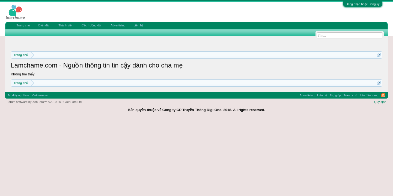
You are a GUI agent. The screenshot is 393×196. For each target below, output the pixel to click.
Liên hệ (138, 25)
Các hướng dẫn (92, 25)
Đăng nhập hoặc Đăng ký (363, 4)
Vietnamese (39, 95)
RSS (383, 95)
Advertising (118, 25)
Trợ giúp (335, 95)
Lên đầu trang (369, 95)
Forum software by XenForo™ (44, 101)
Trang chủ (23, 25)
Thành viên (65, 25)
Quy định (380, 101)
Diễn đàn (44, 25)
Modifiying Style (18, 95)
